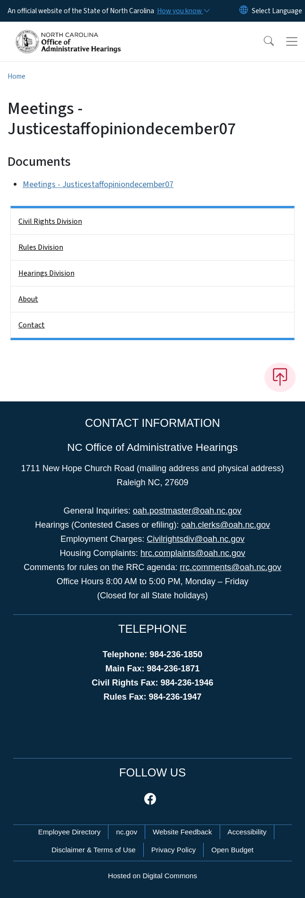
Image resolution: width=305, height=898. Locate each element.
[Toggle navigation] (292, 41)
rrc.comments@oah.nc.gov (230, 567)
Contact (31, 325)
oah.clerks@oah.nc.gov (225, 525)
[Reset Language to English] (243, 11)
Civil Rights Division (50, 221)
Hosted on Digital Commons (152, 876)
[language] (277, 11)
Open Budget (232, 850)
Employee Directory (69, 832)
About (28, 299)
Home (16, 76)
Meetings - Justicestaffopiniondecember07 (98, 184)
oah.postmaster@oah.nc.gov (187, 510)
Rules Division (40, 247)
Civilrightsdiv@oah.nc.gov (195, 539)
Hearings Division (46, 273)
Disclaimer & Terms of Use (93, 850)
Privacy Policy (173, 850)
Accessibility (247, 832)
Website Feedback (182, 832)
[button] (262, 41)
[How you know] (183, 11)
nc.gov (126, 832)
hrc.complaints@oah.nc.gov (192, 553)
